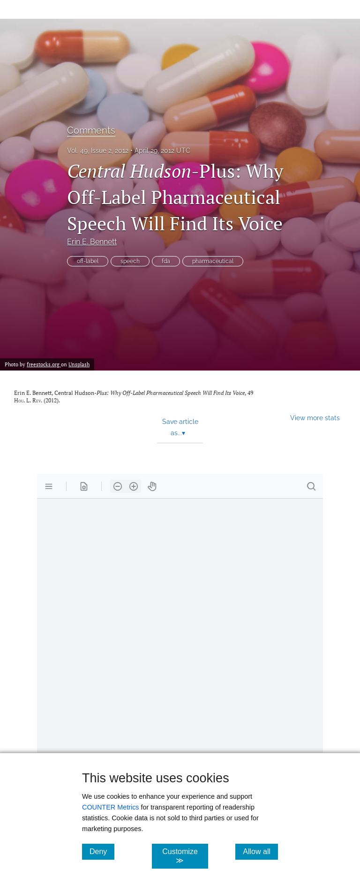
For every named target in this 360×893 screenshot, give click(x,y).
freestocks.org (44, 364)
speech (130, 261)
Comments (91, 130)
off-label (87, 261)
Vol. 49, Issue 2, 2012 (97, 150)
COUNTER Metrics (110, 807)
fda (166, 261)
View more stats (315, 418)
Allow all (260, 851)
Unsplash (79, 364)
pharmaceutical (212, 261)
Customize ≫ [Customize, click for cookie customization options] (185, 856)
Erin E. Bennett (92, 241)
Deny (102, 851)
